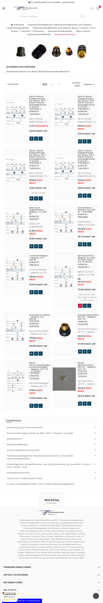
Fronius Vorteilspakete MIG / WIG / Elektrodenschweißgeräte (40, 484)
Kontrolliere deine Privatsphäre (22, 600)
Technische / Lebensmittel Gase (24, 478)
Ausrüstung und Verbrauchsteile (25, 427)
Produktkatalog (13, 420)
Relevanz (89, 84)
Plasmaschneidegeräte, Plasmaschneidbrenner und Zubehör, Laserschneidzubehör (40, 457)
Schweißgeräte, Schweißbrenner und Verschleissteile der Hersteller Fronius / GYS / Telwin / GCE (49, 465)
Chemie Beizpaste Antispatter (23, 450)
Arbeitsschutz (14, 439)
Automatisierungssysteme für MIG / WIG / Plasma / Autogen (40, 433)
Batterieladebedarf (17, 444)
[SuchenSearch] (48, 16)
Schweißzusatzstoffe (18, 472)
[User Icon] (91, 8)
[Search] (82, 16)
